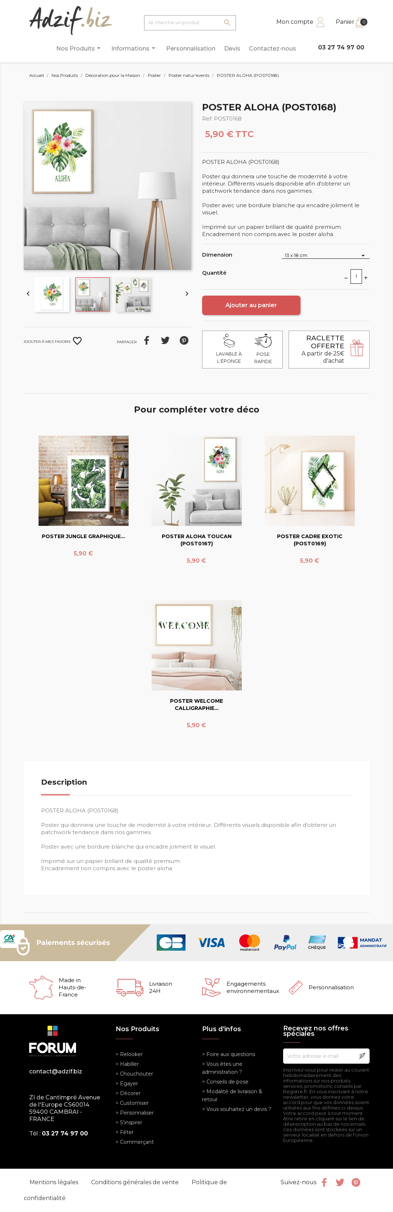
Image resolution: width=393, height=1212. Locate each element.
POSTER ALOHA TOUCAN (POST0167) (197, 540)
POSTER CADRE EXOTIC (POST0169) (310, 540)
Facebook (324, 1182)
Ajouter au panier (251, 305)
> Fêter (125, 1132)
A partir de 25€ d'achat (323, 349)
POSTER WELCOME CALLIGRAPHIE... (196, 704)
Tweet (165, 340)
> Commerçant (135, 1142)
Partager (146, 340)
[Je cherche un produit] (190, 22)
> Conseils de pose (225, 1081)
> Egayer (127, 1083)
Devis (232, 48)
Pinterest (184, 340)
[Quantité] (356, 276)
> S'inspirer (129, 1122)
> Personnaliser (135, 1112)
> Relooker (129, 1054)
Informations (134, 48)
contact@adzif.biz (55, 1071)
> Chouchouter (134, 1074)
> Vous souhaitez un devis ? (236, 1109)
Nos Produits (79, 48)
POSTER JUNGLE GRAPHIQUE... (83, 536)
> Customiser (132, 1103)
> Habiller (127, 1064)
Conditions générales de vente (135, 1182)
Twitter (340, 1182)
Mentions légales (55, 1182)
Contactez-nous (272, 48)
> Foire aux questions (228, 1054)
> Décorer (128, 1093)
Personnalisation (190, 48)
